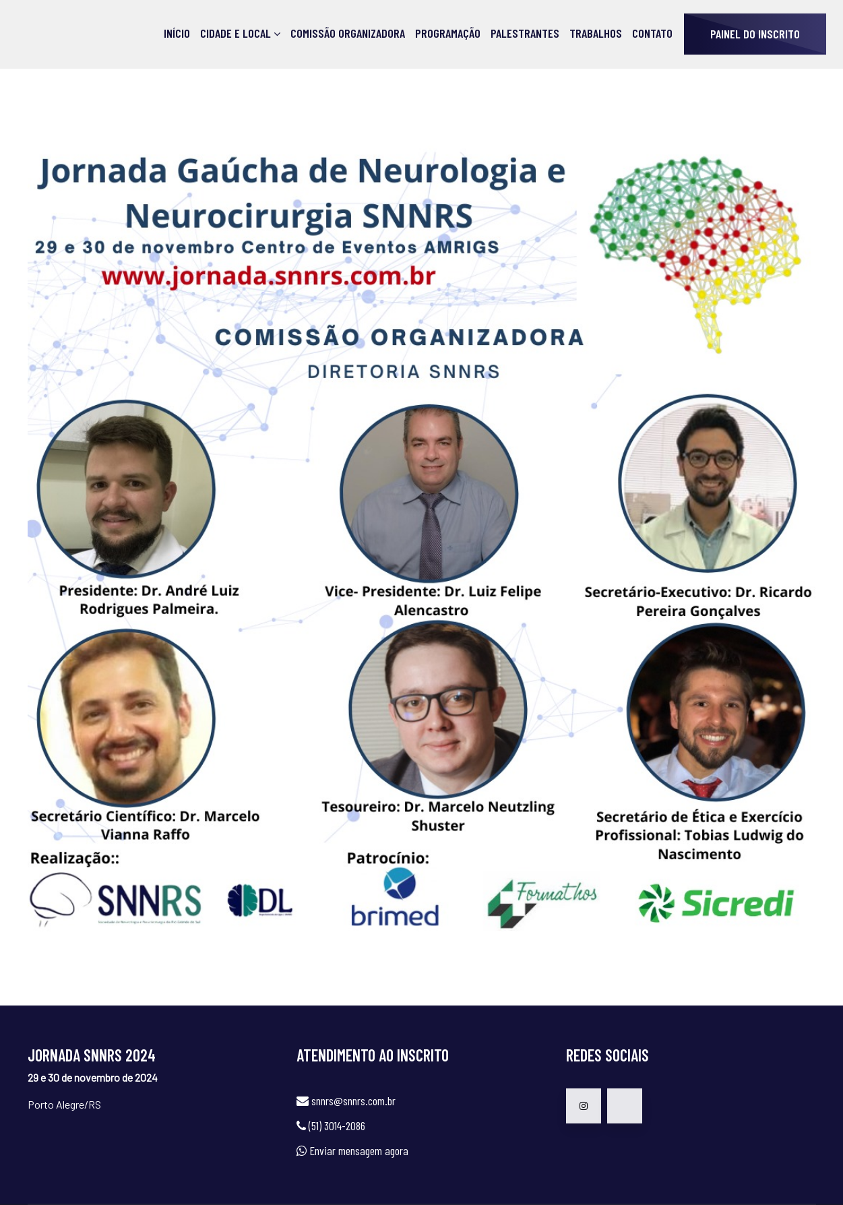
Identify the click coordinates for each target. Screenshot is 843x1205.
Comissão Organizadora (347, 33)
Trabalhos (595, 33)
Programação (447, 33)
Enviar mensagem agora (358, 1150)
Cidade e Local (235, 33)
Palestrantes (525, 33)
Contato (652, 33)
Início (177, 33)
